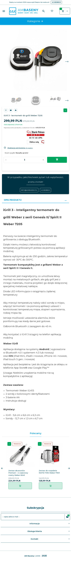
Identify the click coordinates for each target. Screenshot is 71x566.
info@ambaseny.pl (29, 190)
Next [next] (66, 100)
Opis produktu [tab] (13, 200)
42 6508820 (56, 2)
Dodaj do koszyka (57, 160)
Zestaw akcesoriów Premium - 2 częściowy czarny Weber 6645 (18, 473)
